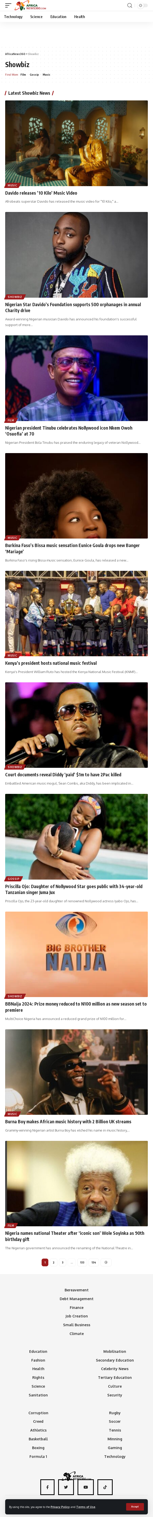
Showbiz (15, 296)
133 (82, 1262)
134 (93, 1262)
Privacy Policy (60, 1506)
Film (23, 74)
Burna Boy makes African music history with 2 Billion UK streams (68, 1121)
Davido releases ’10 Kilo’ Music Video (41, 193)
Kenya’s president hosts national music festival (51, 663)
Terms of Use (85, 1506)
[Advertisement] (76, 33)
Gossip (34, 74)
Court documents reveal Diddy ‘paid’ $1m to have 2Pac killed (63, 774)
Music (46, 74)
